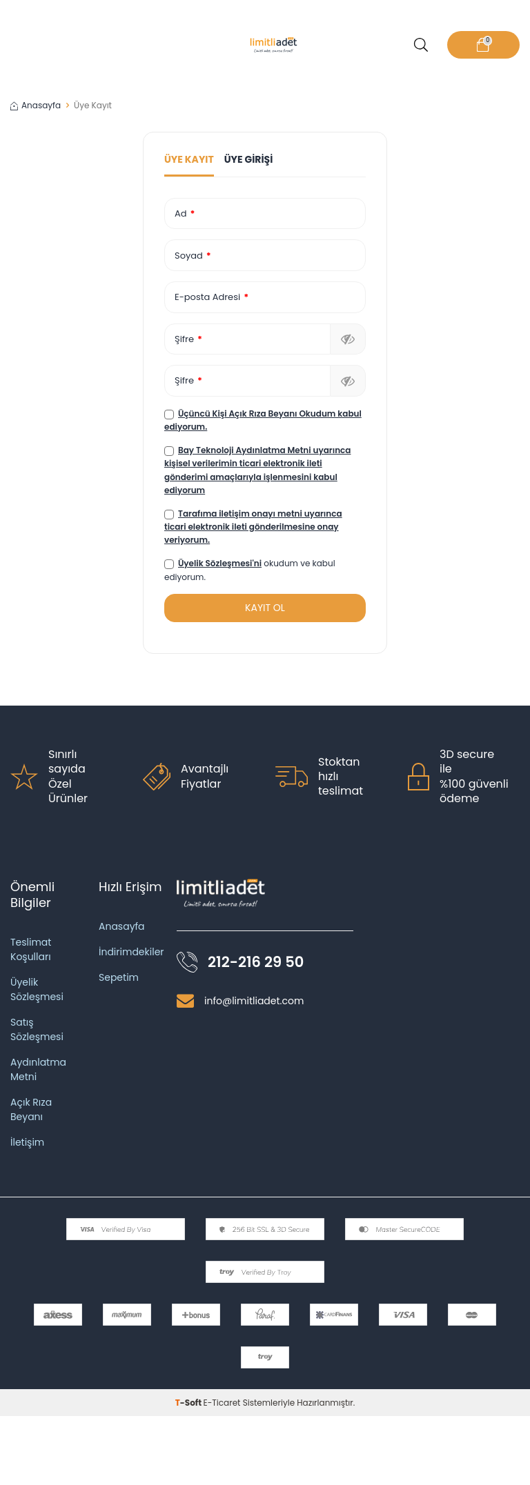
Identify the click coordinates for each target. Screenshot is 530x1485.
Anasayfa (35, 105)
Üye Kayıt (189, 159)
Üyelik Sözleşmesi (36, 989)
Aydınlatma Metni (38, 1069)
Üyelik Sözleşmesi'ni (220, 563)
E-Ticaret (222, 1402)
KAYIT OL (265, 608)
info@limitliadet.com (254, 1001)
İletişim (27, 1142)
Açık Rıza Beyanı (31, 1109)
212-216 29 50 (256, 962)
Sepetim (119, 977)
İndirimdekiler (131, 952)
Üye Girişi (248, 159)
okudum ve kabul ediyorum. (249, 569)
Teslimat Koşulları (30, 949)
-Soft (189, 1402)
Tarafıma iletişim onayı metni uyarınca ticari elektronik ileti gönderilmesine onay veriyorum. (253, 527)
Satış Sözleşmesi (36, 1029)
